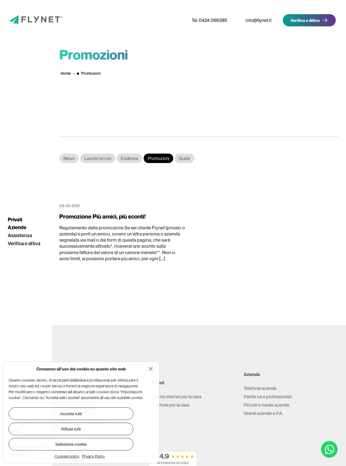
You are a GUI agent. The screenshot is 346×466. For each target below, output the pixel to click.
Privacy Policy (93, 456)
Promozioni (158, 158)
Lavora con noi (97, 158)
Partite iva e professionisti (268, 396)
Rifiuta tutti (71, 429)
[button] (151, 369)
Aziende (17, 227)
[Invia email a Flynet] (256, 20)
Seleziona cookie (70, 444)
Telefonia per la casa (170, 405)
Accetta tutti (71, 413)
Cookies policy (67, 456)
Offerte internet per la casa (176, 396)
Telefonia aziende (260, 388)
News (69, 158)
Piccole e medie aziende (266, 405)
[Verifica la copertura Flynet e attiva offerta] (309, 20)
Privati (15, 219)
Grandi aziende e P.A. (263, 413)
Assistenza (20, 235)
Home (66, 73)
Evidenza (129, 158)
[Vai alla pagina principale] (27, 20)
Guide (184, 158)
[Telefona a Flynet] (207, 20)
